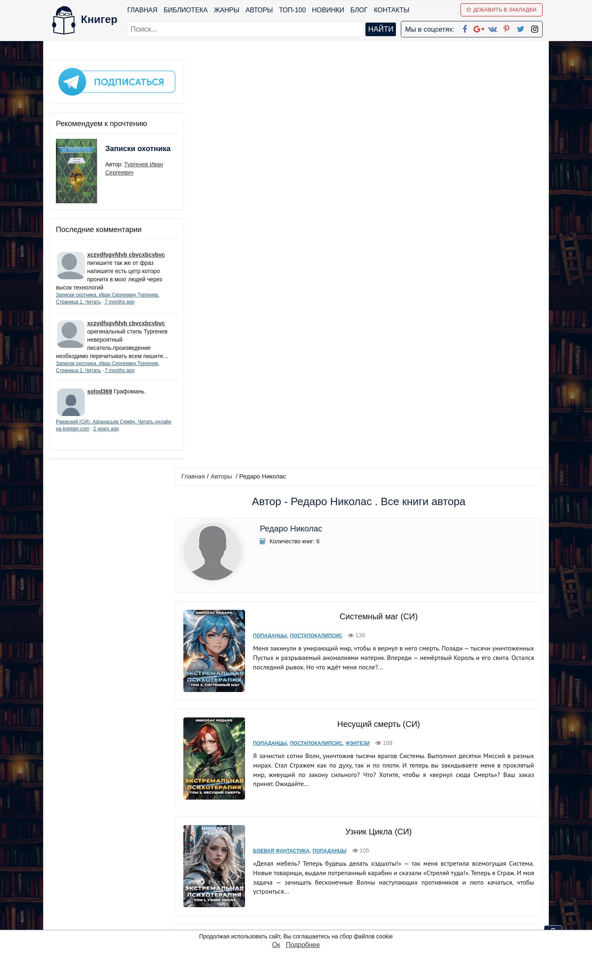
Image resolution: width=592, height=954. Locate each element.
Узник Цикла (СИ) (376, 411)
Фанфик (331, 634)
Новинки (328, 10)
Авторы (259, 10)
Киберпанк (264, 634)
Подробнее (303, 944)
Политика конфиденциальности (457, 858)
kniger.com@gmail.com (463, 848)
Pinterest (305, 890)
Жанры (227, 10)
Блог (359, 10)
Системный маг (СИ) (376, 208)
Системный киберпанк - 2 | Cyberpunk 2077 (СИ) (376, 716)
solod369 (99, 396)
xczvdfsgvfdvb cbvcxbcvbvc (126, 251)
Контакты (391, 10)
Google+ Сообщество (327, 869)
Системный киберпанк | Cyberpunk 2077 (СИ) (376, 614)
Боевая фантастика (277, 430)
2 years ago (124, 434)
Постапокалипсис (312, 227)
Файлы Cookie (431, 869)
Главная (142, 10)
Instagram (307, 912)
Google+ (307, 858)
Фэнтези (354, 329)
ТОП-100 (292, 10)
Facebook (306, 848)
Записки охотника (121, 150)
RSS (299, 923)
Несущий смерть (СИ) (376, 309)
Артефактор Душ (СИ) (376, 512)
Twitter (303, 901)
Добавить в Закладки (502, 10)
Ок (276, 944)
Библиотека (186, 10)
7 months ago (120, 299)
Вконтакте (309, 880)
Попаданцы (266, 227)
